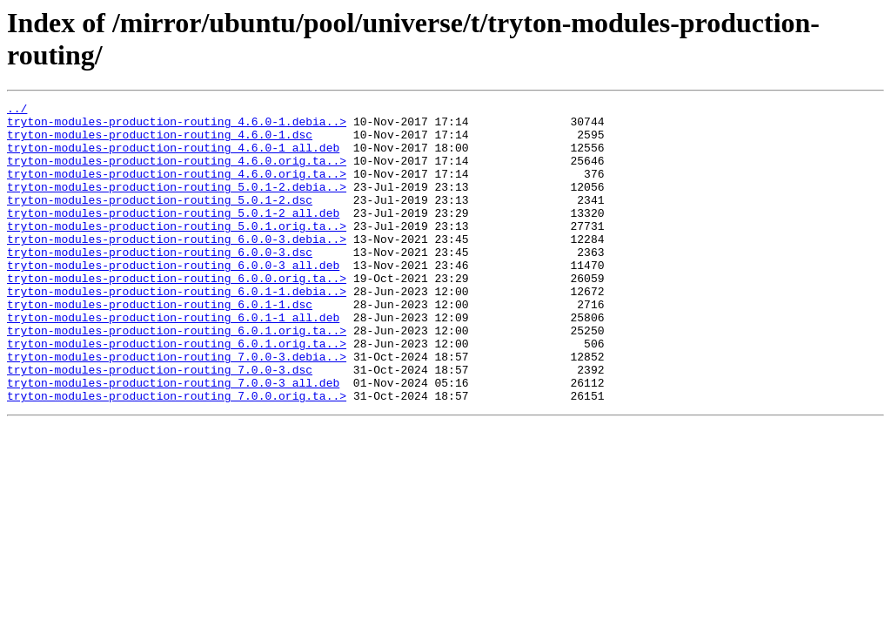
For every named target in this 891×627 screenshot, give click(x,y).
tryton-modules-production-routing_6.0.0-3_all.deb (173, 299)
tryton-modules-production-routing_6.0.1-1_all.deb (173, 361)
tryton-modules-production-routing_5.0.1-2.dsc (159, 220)
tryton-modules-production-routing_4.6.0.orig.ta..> (176, 173)
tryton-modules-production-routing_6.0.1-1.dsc (159, 346)
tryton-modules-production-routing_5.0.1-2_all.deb (173, 236)
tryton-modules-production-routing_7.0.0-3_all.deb (173, 440)
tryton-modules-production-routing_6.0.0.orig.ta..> (176, 314)
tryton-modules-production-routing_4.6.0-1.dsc (159, 142)
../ (17, 110)
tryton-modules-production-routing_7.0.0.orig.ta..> (176, 455)
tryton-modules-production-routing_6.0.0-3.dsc (159, 283)
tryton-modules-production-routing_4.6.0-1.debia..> (176, 126)
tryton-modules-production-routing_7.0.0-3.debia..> (176, 408)
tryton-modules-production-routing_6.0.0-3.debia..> (176, 267)
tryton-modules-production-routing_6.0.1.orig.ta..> (176, 377)
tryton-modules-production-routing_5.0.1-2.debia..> (176, 204)
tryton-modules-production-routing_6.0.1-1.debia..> (176, 330)
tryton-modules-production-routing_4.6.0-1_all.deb (173, 157)
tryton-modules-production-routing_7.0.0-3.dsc (159, 424)
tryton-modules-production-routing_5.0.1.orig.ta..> (176, 252)
